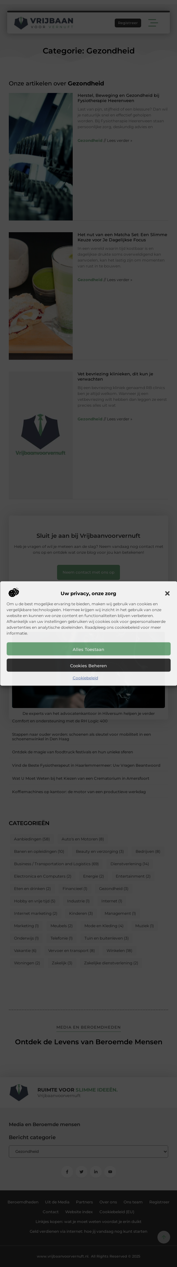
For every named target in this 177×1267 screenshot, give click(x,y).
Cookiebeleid (85, 677)
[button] (167, 593)
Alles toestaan (88, 649)
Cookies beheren (88, 665)
